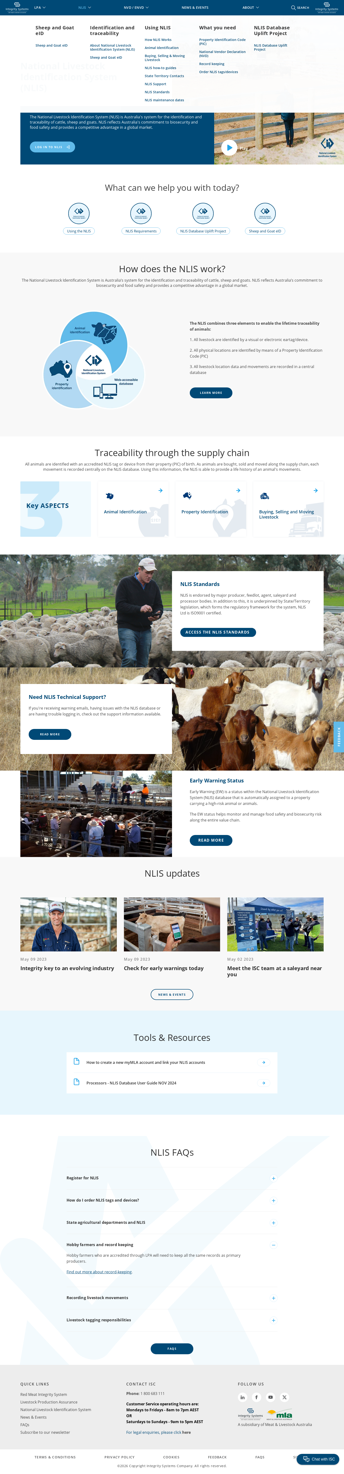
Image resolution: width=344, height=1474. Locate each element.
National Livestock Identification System (55, 1409)
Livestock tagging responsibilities (99, 1320)
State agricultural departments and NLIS (106, 1222)
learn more (211, 393)
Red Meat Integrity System (43, 1394)
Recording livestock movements (97, 1297)
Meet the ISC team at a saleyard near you (274, 971)
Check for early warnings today (164, 968)
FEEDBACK (217, 1457)
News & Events (172, 995)
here (186, 1432)
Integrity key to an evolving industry (67, 968)
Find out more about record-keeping (99, 1271)
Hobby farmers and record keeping (100, 1244)
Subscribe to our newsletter (45, 1432)
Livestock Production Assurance (48, 1402)
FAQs (172, 1349)
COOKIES (171, 1457)
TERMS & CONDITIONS (55, 1457)
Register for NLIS (83, 1178)
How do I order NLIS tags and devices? (103, 1200)
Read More (50, 734)
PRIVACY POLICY (119, 1457)
